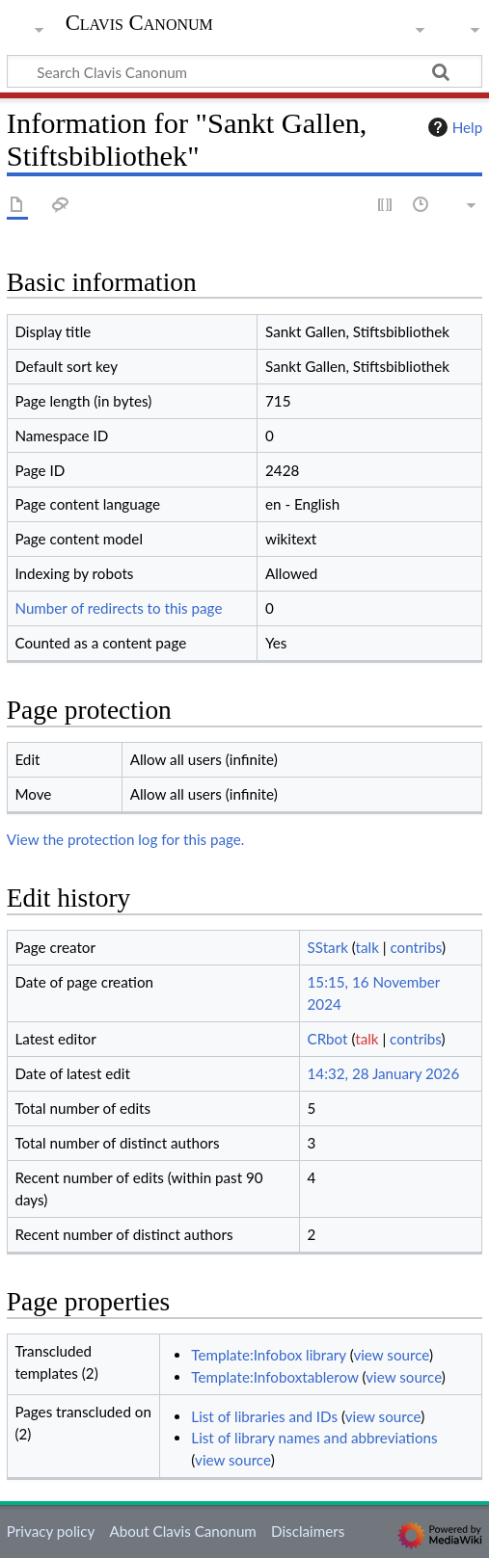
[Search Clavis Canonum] (244, 71)
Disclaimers (307, 1531)
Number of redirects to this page (118, 608)
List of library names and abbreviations (314, 1437)
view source (391, 1354)
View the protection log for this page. (126, 839)
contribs (415, 947)
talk (367, 947)
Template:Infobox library (268, 1354)
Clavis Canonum (139, 24)
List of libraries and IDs (264, 1416)
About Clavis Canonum (182, 1531)
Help (452, 127)
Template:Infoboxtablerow (274, 1377)
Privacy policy (51, 1531)
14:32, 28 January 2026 (384, 1073)
